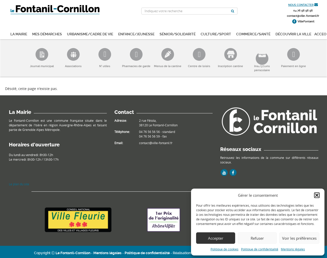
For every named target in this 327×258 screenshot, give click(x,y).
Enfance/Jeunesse (136, 34)
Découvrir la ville (293, 34)
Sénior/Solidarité (178, 34)
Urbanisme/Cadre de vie (90, 34)
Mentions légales (293, 249)
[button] (316, 195)
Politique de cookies (224, 249)
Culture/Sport (216, 34)
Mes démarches (47, 34)
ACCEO (320, 34)
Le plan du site (19, 184)
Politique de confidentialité (259, 249)
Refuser (257, 238)
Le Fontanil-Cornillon (73, 253)
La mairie (18, 34)
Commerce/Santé (253, 34)
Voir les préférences (299, 238)
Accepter (215, 238)
